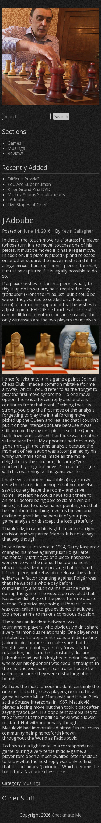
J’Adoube (16, 200)
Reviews (16, 153)
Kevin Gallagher (77, 231)
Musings (16, 148)
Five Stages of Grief (27, 205)
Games (14, 143)
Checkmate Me (67, 815)
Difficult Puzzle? (23, 179)
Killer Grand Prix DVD (29, 189)
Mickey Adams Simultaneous (36, 194)
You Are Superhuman (29, 184)
